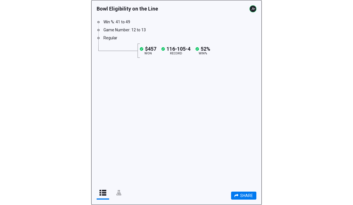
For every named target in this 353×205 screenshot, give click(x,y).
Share (243, 195)
